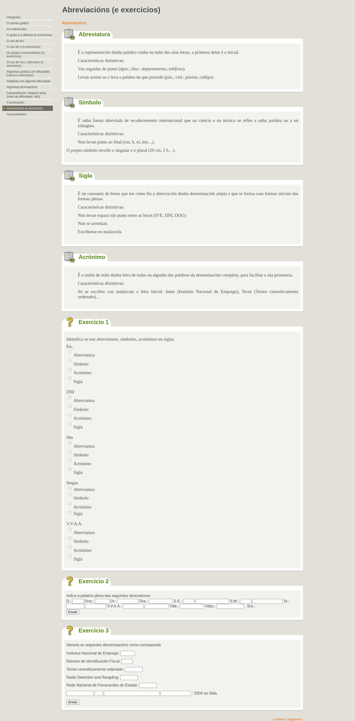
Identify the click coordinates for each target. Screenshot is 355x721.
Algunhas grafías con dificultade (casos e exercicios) (28, 73)
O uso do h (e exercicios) (23, 47)
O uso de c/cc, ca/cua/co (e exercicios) (25, 63)
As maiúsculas (16, 29)
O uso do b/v (15, 41)
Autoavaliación (16, 114)
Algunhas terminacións (22, 87)
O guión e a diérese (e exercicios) (29, 35)
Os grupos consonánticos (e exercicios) (25, 54)
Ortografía (13, 17)
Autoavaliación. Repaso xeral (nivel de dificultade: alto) (26, 94)
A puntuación (15, 102)
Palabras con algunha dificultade (29, 81)
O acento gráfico (18, 23)
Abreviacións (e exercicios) (25, 108)
